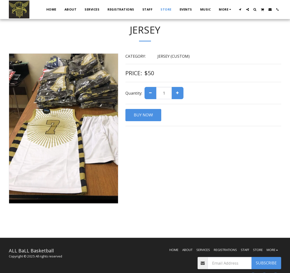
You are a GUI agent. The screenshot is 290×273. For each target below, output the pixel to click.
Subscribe (266, 263)
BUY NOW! (143, 115)
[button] (240, 9)
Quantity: (133, 93)
